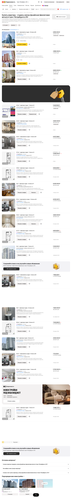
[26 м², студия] (9, 77)
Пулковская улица (26, 310)
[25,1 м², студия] (9, 206)
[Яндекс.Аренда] (44, 5)
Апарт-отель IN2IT (20, 35)
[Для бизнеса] (38, 5)
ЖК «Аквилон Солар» (20, 171)
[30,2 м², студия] (9, 281)
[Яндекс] (3, 2)
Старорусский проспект (28, 107)
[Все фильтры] (3, 9)
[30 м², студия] (9, 40)
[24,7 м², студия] (9, 237)
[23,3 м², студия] (9, 112)
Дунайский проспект (27, 186)
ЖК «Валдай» (18, 54)
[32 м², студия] (9, 190)
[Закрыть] (69, 9)
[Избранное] (39, 2)
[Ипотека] (27, 5)
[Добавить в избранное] (29, 44)
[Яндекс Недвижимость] (9, 2)
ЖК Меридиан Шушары (20, 155)
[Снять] (15, 5)
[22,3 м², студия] (9, 127)
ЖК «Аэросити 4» (19, 108)
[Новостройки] (5, 5)
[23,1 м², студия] (9, 376)
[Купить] (11, 5)
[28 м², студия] (9, 59)
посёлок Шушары (19, 107)
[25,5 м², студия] (9, 143)
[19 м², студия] (9, 344)
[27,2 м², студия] (9, 159)
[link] (68, 2)
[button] (41, 2)
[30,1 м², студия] (9, 360)
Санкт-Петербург (19, 186)
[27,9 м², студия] (9, 174)
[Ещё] (19, 25)
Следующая (16, 442)
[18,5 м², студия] (9, 221)
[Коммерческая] (21, 5)
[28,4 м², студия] (9, 329)
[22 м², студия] (9, 253)
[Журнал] (32, 5)
